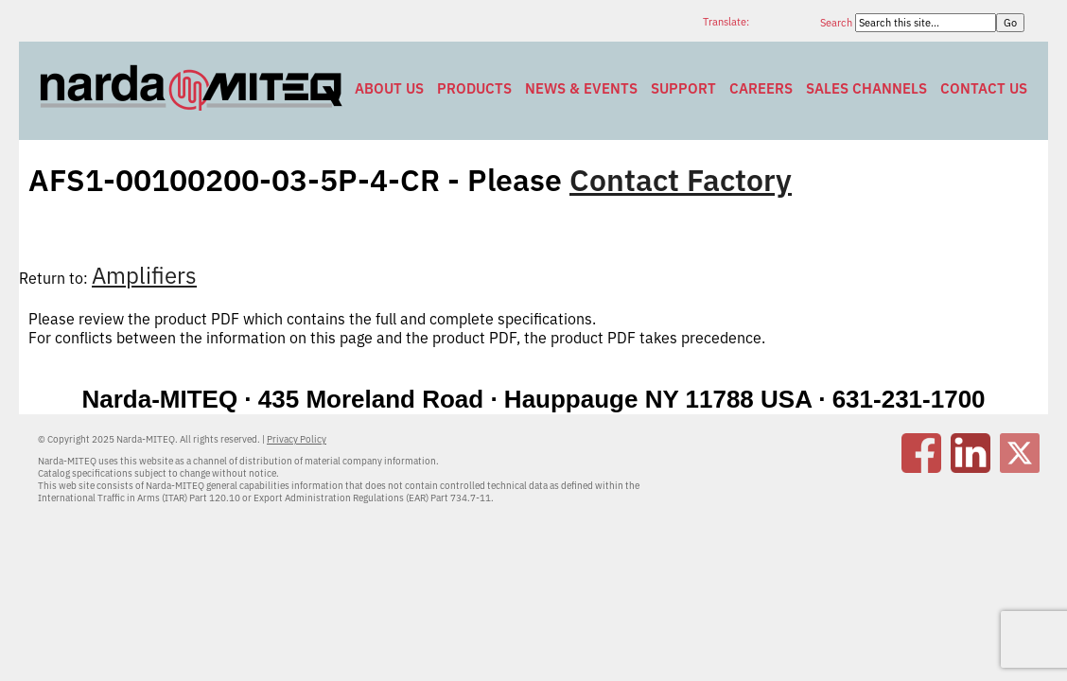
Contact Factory (680, 180)
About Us (389, 88)
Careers (761, 88)
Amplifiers (144, 275)
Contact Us (983, 88)
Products (474, 88)
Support (683, 88)
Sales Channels (866, 88)
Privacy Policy (296, 439)
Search (837, 22)
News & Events (581, 88)
